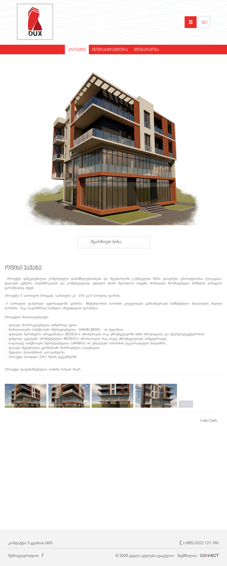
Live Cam (208, 420)
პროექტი (77, 50)
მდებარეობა (146, 50)
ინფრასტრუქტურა (110, 50)
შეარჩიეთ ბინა (111, 241)
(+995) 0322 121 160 (201, 543)
